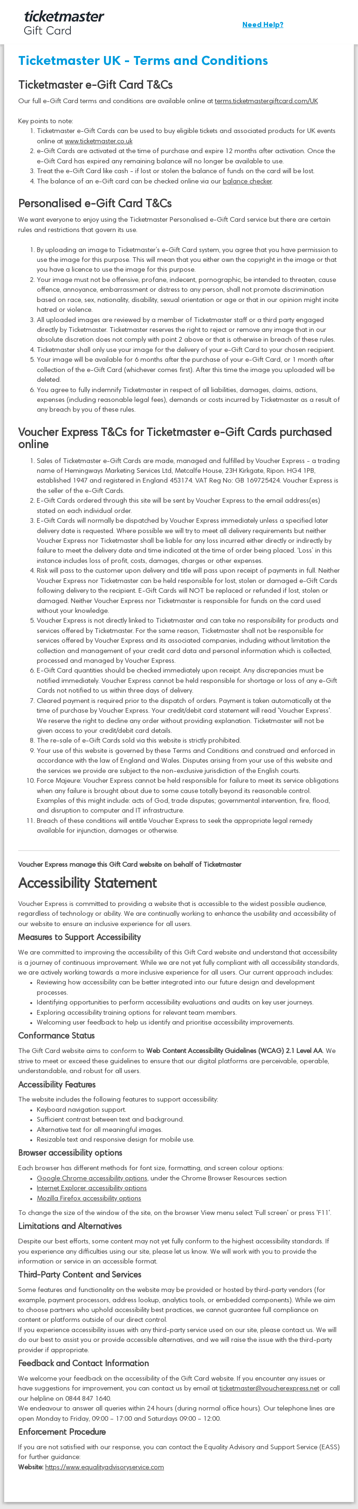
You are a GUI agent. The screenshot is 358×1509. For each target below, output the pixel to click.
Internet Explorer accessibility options (92, 1188)
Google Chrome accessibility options (92, 1178)
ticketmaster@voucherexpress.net (269, 1388)
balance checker (247, 181)
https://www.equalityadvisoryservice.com (104, 1467)
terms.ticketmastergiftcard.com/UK (266, 101)
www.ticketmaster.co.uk (98, 141)
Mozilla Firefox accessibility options (89, 1198)
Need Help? (262, 24)
